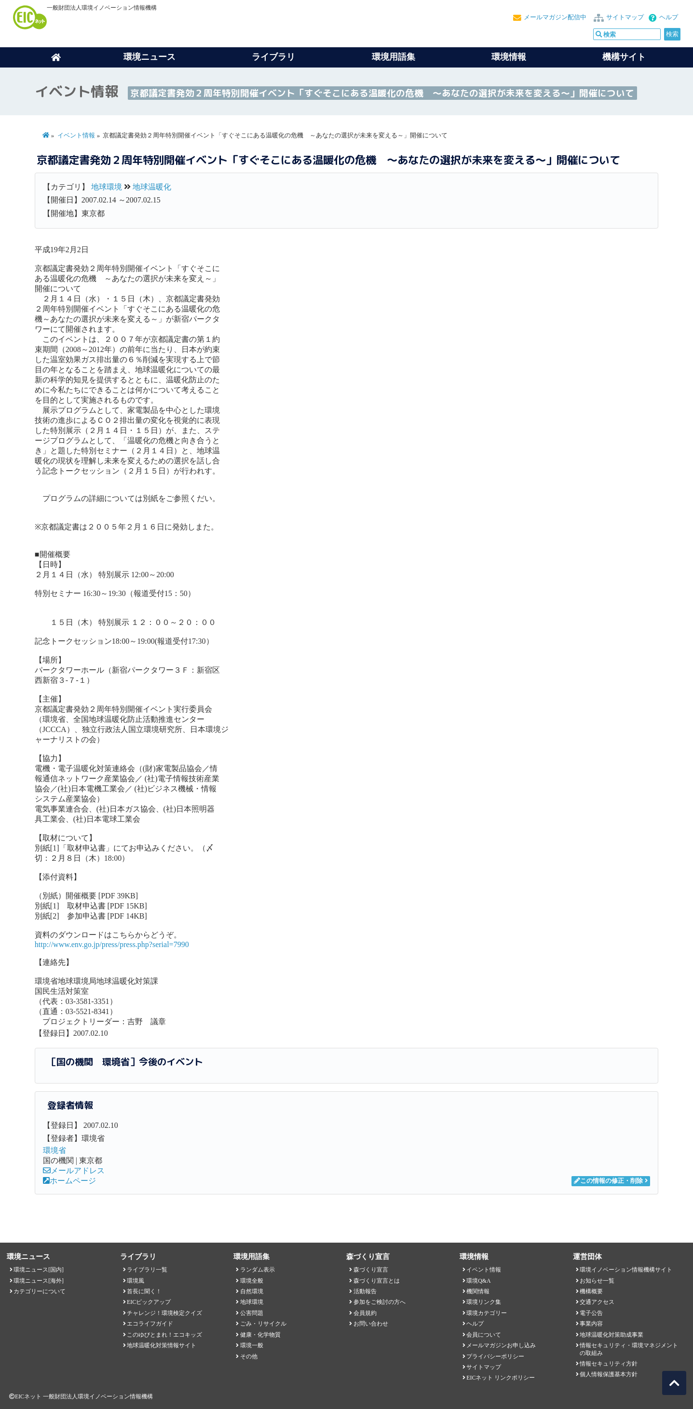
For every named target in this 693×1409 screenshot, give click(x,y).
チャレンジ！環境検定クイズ (164, 1313)
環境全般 (251, 1280)
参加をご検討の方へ (379, 1302)
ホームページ (69, 1181)
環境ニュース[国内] (39, 1269)
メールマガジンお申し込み (501, 1345)
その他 (249, 1356)
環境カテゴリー (486, 1313)
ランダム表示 (257, 1269)
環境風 (135, 1280)
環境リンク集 (483, 1302)
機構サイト (624, 57)
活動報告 (365, 1291)
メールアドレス (74, 1170)
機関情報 (477, 1291)
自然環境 (251, 1291)
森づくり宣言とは (376, 1280)
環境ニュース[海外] (39, 1280)
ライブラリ (273, 57)
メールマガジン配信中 (555, 17)
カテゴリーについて (40, 1291)
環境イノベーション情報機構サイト (626, 1269)
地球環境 (106, 187)
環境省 (54, 1150)
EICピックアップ (149, 1302)
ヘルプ (668, 17)
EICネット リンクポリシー (500, 1377)
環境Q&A (478, 1280)
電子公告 (591, 1313)
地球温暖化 (152, 187)
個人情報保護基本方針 (609, 1374)
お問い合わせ (370, 1323)
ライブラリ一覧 (147, 1269)
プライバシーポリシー (495, 1356)
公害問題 (251, 1313)
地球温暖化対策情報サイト (161, 1345)
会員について (483, 1334)
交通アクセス (597, 1302)
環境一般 (251, 1345)
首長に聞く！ (144, 1291)
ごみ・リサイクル (263, 1323)
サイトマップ (625, 17)
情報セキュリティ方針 (609, 1363)
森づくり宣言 (370, 1269)
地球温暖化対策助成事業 (611, 1334)
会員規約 (365, 1313)
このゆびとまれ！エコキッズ (164, 1334)
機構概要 (591, 1291)
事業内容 (591, 1323)
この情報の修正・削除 (608, 1181)
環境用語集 (393, 57)
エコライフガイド (150, 1323)
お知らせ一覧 (597, 1280)
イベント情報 (76, 135)
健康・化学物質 (260, 1334)
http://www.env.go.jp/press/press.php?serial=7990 (112, 944)
